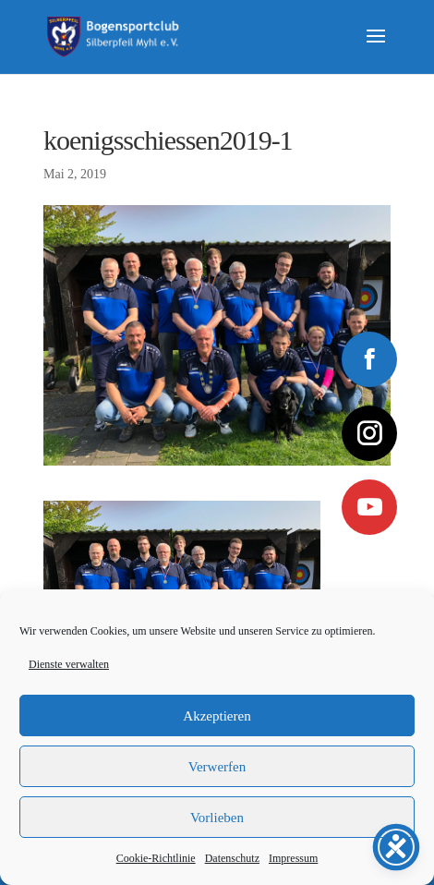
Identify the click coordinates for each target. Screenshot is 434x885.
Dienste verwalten (69, 664)
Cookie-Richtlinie (156, 858)
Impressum (293, 858)
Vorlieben (217, 817)
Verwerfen (217, 766)
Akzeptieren (216, 716)
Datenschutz (232, 858)
